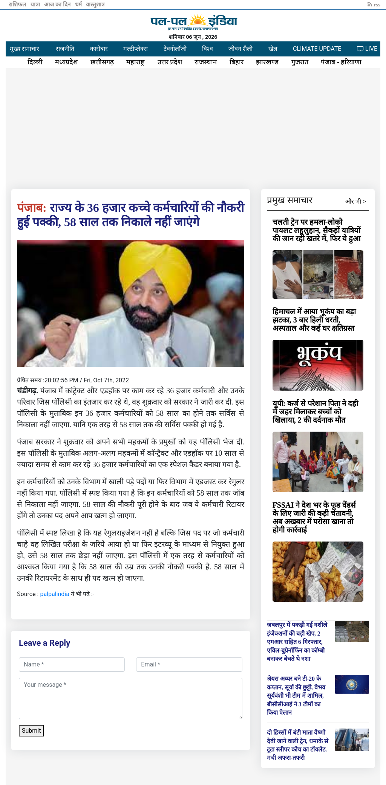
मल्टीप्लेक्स (135, 48)
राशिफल (18, 5)
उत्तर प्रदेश (170, 62)
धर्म (79, 5)
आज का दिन (58, 5)
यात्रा (36, 5)
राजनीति (65, 48)
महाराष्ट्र (135, 62)
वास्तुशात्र (95, 5)
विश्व (207, 48)
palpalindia (54, 594)
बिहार (237, 62)
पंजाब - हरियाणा (341, 62)
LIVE (367, 48)
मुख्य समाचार (24, 48)
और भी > (355, 201)
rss (374, 5)
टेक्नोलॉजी (175, 48)
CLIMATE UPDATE (317, 48)
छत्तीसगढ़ (102, 62)
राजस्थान (206, 62)
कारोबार (99, 48)
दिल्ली (35, 62)
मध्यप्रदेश (66, 62)
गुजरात (299, 62)
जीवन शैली (240, 48)
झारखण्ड (267, 62)
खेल (272, 48)
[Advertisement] (193, 127)
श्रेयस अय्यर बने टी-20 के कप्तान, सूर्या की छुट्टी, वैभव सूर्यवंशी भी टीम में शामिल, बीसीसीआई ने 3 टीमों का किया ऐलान (296, 695)
